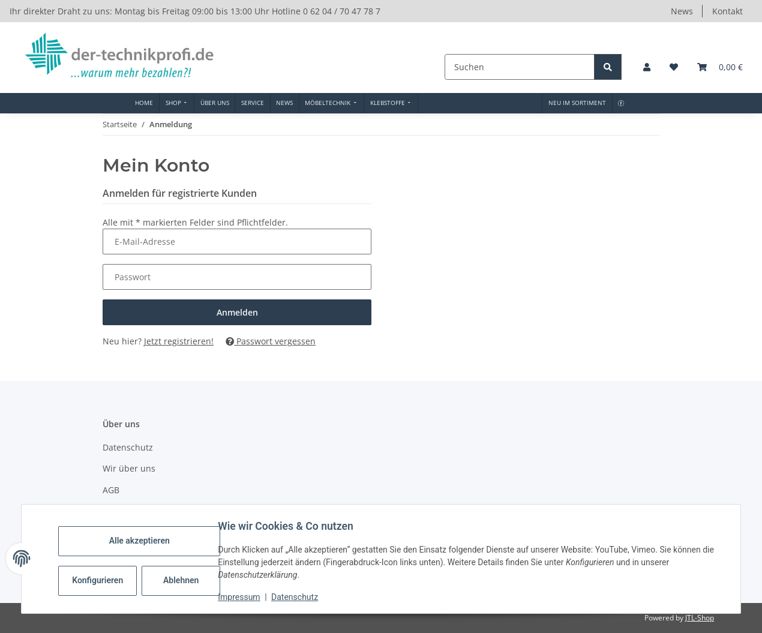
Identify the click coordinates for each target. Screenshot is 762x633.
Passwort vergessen (271, 341)
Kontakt (727, 11)
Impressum (243, 597)
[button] (647, 67)
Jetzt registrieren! (179, 341)
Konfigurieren (102, 580)
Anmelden (237, 312)
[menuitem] (144, 103)
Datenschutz (298, 597)
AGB (111, 490)
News (682, 11)
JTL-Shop (699, 618)
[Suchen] (521, 67)
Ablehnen (185, 580)
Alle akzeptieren (143, 540)
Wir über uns (129, 468)
